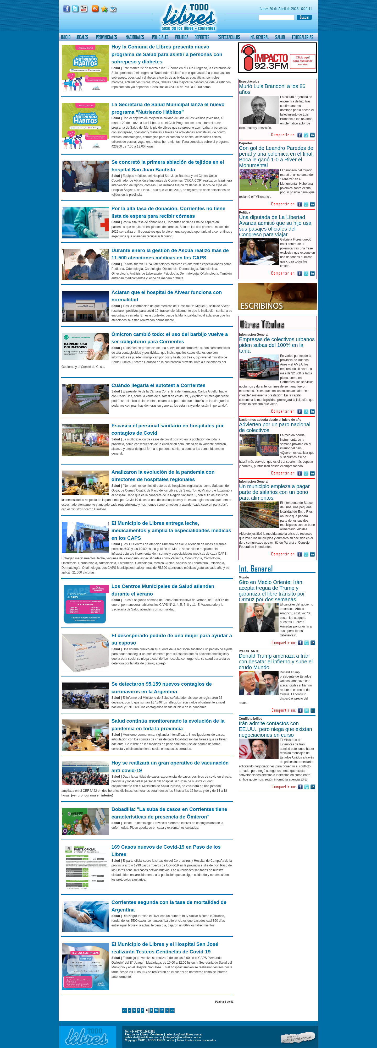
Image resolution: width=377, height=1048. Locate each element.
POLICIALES (160, 37)
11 (161, 1010)
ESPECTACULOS (229, 37)
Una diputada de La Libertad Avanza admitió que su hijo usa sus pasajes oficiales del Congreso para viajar (275, 225)
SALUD (280, 37)
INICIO (65, 37)
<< (124, 1010)
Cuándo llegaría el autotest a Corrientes (159, 385)
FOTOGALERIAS (302, 37)
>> (172, 1010)
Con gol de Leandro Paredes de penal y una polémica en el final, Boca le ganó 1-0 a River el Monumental (276, 156)
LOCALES (81, 37)
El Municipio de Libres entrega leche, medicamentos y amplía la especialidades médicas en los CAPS (171, 530)
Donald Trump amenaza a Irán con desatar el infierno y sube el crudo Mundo (276, 661)
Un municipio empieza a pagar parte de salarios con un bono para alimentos (274, 492)
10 (156, 1010)
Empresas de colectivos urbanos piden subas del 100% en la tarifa (277, 345)
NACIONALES (135, 37)
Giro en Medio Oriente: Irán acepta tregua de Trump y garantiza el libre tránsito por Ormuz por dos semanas (272, 590)
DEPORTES (202, 37)
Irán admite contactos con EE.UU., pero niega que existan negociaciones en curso (275, 729)
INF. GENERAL (259, 37)
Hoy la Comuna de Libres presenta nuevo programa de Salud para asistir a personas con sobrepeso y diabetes (167, 54)
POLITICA (181, 37)
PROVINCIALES (106, 37)
